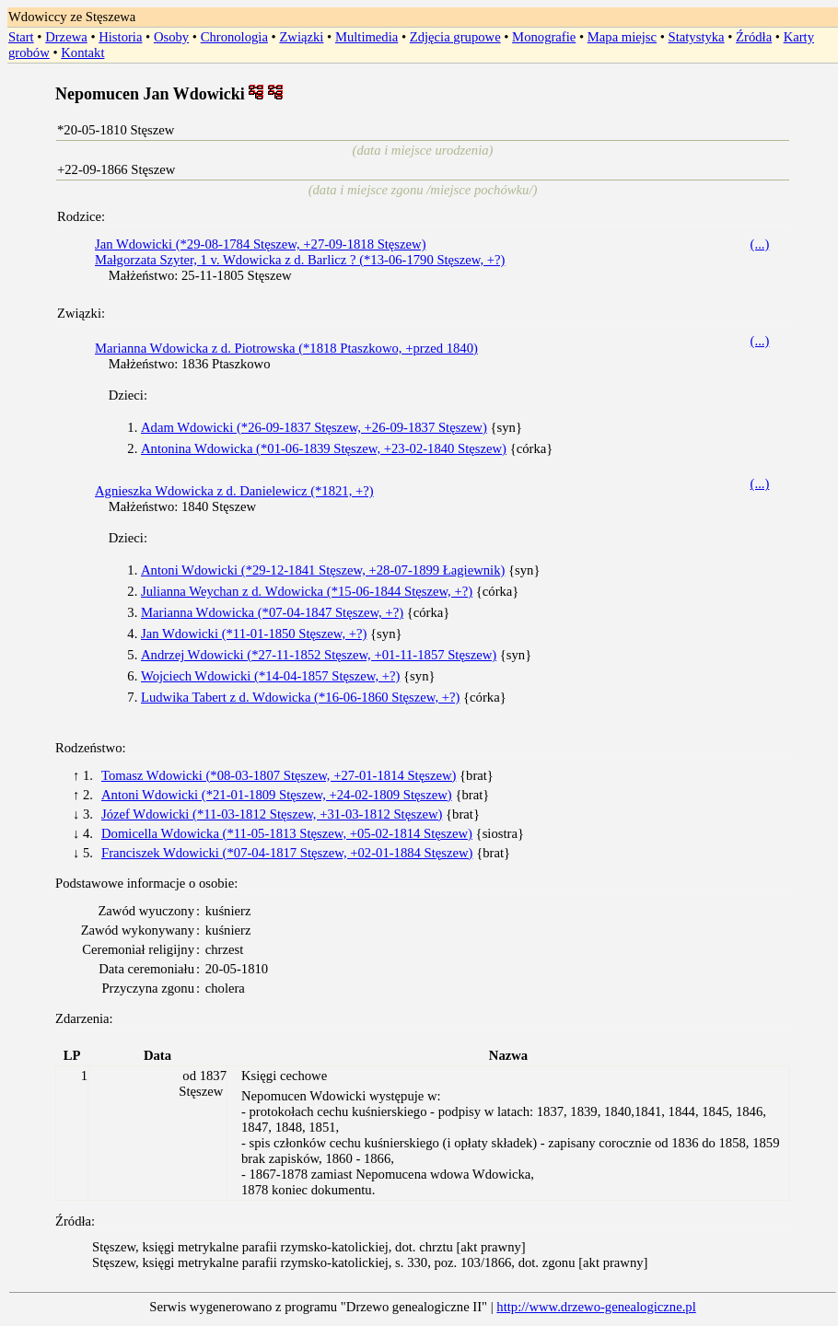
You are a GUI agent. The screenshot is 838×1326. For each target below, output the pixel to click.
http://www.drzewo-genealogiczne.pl (595, 1306)
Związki (301, 36)
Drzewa (66, 36)
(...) (760, 244)
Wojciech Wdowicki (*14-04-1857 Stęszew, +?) (270, 676)
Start (21, 36)
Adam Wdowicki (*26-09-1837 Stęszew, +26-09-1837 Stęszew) (314, 427)
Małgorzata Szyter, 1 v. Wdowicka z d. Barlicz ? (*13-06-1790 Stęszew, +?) (300, 259)
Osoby (171, 36)
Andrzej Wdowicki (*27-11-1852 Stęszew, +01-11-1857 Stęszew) (318, 654)
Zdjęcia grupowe (455, 36)
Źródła (754, 36)
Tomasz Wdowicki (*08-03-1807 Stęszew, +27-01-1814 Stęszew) (278, 775)
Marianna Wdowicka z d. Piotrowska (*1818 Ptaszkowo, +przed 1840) (286, 348)
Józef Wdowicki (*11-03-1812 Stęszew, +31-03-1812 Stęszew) (271, 814)
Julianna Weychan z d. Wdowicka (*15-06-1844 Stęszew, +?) (306, 591)
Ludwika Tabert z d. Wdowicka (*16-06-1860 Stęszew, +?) (300, 697)
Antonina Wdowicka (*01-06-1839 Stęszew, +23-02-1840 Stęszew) (323, 448)
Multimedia (366, 36)
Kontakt (82, 52)
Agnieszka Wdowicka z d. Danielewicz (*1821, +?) (234, 490)
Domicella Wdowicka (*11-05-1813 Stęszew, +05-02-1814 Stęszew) (286, 833)
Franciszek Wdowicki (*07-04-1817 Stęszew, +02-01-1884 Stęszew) (286, 852)
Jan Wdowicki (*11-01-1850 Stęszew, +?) (254, 633)
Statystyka (697, 36)
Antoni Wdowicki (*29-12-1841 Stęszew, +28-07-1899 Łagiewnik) (323, 570)
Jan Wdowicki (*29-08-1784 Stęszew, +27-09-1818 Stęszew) (260, 244)
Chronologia (234, 36)
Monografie (544, 36)
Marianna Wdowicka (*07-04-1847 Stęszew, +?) (272, 612)
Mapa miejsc (622, 36)
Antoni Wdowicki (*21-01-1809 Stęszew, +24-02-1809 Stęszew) (276, 794)
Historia (120, 36)
